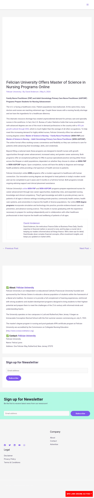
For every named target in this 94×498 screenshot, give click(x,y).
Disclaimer (8, 456)
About (52, 438)
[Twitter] (10, 446)
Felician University (13, 92)
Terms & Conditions (12, 463)
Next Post (85, 248)
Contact (53, 441)
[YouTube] (19, 446)
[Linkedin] (15, 446)
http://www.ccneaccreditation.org (20, 331)
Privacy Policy (10, 459)
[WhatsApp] (24, 446)
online (25, 188)
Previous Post (10, 248)
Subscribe (13, 378)
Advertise (54, 445)
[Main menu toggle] (87, 4)
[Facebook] (5, 446)
